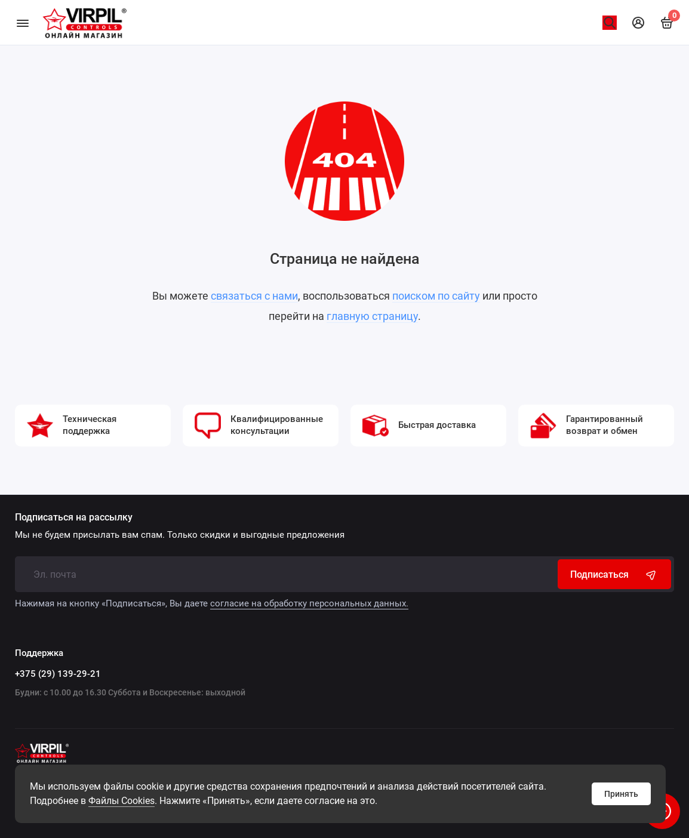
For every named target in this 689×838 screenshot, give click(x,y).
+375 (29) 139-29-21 (58, 673)
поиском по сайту (436, 295)
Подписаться (614, 574)
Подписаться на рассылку (74, 517)
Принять (621, 794)
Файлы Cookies (121, 800)
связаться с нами (254, 295)
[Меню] (22, 22)
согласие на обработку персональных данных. (309, 603)
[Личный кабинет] (638, 23)
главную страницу (372, 316)
